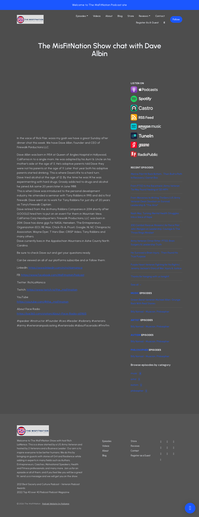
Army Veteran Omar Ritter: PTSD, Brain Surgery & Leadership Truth (153, 242)
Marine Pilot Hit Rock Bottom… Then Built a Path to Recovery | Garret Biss (156, 175)
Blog (120, 16)
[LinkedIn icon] (161, 454)
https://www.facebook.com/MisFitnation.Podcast (52, 275)
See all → (136, 284)
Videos (96, 16)
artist (135, 320)
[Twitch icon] (167, 454)
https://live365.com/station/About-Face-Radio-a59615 (51, 313)
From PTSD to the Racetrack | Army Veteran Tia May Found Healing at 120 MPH (155, 187)
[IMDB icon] (174, 448)
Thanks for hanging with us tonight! (150, 276)
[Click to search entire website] (164, 22)
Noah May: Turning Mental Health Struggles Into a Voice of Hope (155, 215)
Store (131, 16)
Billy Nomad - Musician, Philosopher (150, 311)
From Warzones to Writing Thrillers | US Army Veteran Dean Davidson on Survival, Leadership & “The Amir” (155, 201)
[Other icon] (161, 460)
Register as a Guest (147, 22)
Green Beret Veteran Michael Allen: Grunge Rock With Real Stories (155, 301)
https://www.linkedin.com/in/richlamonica (55, 267)
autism (136, 335)
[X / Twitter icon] (167, 442)
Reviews (143, 16)
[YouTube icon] (161, 442)
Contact (160, 16)
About (109, 16)
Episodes (81, 16)
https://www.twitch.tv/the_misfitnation (52, 289)
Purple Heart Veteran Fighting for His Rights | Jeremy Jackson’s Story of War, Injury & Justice (156, 266)
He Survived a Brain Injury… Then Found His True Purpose (154, 254)
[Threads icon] (167, 448)
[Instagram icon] (174, 442)
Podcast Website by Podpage (55, 503)
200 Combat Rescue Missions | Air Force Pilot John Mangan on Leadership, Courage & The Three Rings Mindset (155, 229)
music (135, 293)
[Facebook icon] (161, 448)
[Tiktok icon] (174, 454)
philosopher (139, 349)
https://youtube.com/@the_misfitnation (42, 301)
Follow (176, 19)
